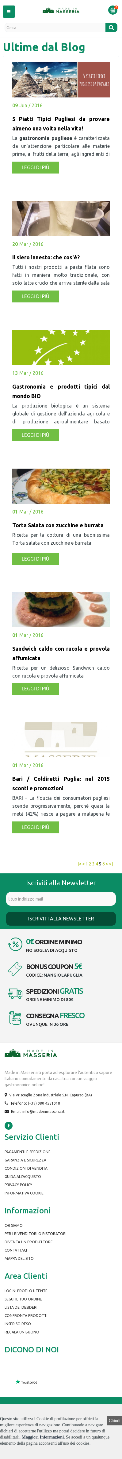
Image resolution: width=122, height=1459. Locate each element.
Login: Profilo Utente (26, 1291)
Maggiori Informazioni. (43, 1437)
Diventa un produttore (29, 1242)
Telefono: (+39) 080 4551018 (35, 1103)
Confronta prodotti (26, 1316)
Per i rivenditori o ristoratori (36, 1234)
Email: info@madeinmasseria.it (38, 1111)
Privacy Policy (18, 1185)
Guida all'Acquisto (23, 1177)
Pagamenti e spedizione (28, 1152)
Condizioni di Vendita (26, 1168)
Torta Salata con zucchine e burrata (58, 525)
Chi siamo (14, 1225)
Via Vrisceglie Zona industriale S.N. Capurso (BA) (50, 1095)
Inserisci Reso (18, 1324)
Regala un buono (22, 1332)
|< (79, 863)
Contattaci (16, 1250)
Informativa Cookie (24, 1193)
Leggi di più (35, 167)
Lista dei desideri (21, 1307)
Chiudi (114, 1420)
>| (111, 863)
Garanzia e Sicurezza (25, 1160)
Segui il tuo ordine (23, 1299)
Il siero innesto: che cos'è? (46, 257)
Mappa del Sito (19, 1258)
